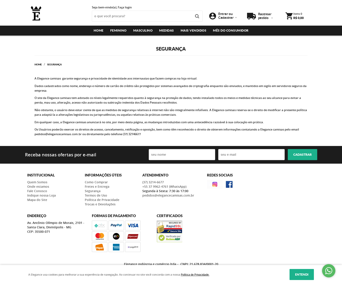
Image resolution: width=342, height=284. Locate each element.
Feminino (118, 30)
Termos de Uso (96, 195)
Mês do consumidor (231, 30)
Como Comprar (96, 182)
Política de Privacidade (102, 200)
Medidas (166, 30)
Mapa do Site (37, 200)
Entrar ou (225, 15)
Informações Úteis (103, 175)
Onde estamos (38, 186)
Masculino (143, 30)
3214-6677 (153, 182)
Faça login (125, 7)
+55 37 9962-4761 (164, 186)
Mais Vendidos (194, 30)
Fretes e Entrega (97, 186)
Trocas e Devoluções (100, 204)
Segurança (92, 191)
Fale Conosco (37, 191)
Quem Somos (37, 182)
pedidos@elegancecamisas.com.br (168, 195)
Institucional (41, 175)
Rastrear (264, 16)
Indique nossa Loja (41, 195)
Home (99, 30)
